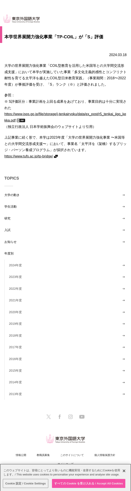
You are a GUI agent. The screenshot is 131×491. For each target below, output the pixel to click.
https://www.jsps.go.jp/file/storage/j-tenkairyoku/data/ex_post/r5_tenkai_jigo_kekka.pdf (65, 117)
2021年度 (15, 300)
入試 (7, 230)
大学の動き (12, 195)
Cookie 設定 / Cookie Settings (25, 484)
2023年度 (15, 277)
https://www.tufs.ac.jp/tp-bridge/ (28, 156)
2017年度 (15, 347)
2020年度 (15, 312)
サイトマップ (65, 464)
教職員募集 (43, 455)
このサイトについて (72, 455)
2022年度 (15, 288)
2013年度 (15, 394)
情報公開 (21, 455)
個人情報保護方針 (104, 455)
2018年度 (15, 335)
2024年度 (15, 265)
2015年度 (15, 370)
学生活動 (10, 206)
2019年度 (15, 323)
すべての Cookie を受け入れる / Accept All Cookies (88, 484)
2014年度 (15, 382)
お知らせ (10, 242)
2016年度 (15, 359)
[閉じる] (124, 472)
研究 (7, 218)
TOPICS (11, 178)
